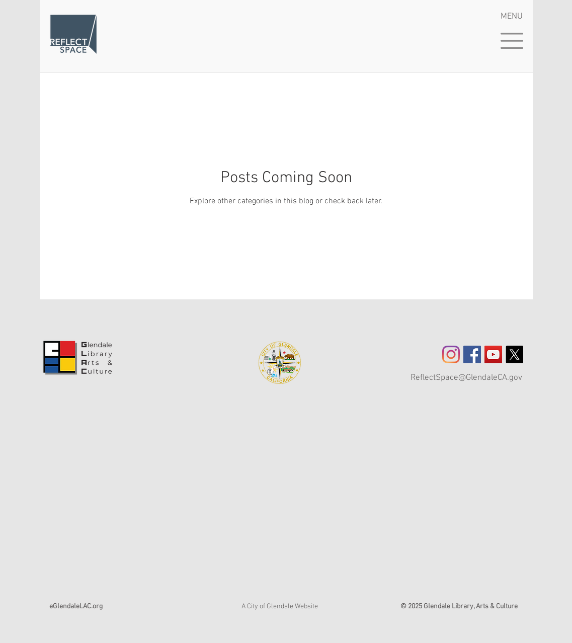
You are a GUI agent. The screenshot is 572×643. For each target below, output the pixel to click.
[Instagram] (451, 354)
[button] (512, 41)
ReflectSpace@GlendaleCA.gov (466, 378)
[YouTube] (493, 354)
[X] (514, 354)
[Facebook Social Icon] (472, 354)
